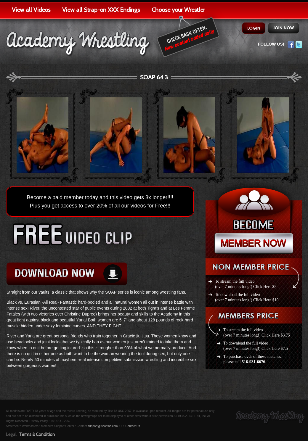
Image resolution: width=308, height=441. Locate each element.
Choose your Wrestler (178, 9)
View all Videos (31, 9)
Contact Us (132, 426)
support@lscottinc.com (103, 426)
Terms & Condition (37, 434)
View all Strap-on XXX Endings (101, 9)
